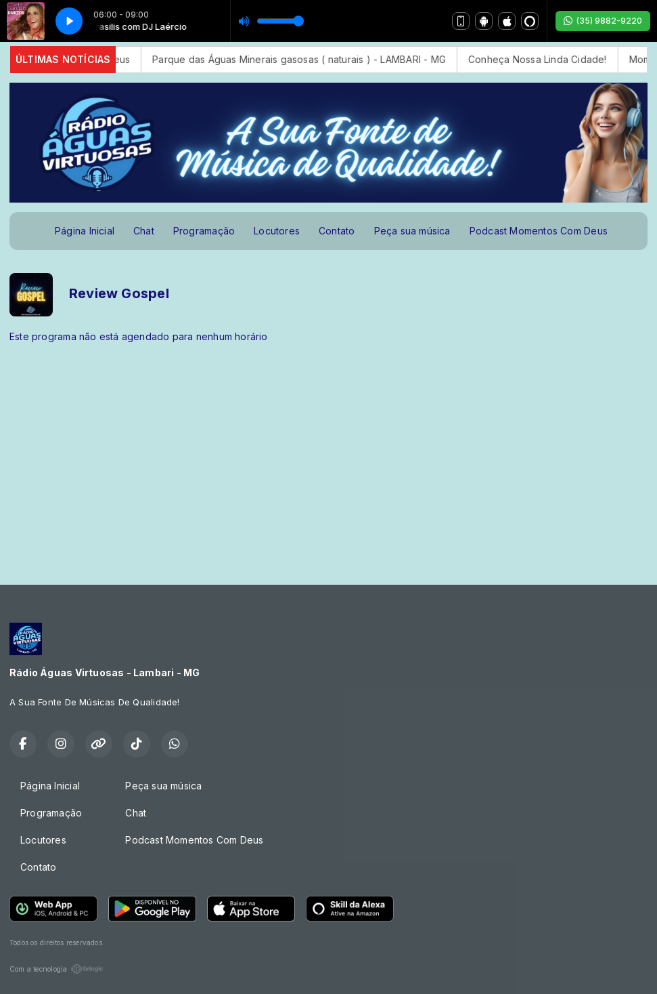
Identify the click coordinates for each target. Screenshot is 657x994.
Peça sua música (412, 230)
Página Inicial (84, 230)
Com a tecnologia (56, 969)
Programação (204, 230)
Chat (143, 230)
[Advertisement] (328, 459)
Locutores (277, 230)
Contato (337, 230)
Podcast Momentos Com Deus (539, 230)
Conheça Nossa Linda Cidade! (550, 59)
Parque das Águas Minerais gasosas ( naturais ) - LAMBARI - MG (312, 59)
